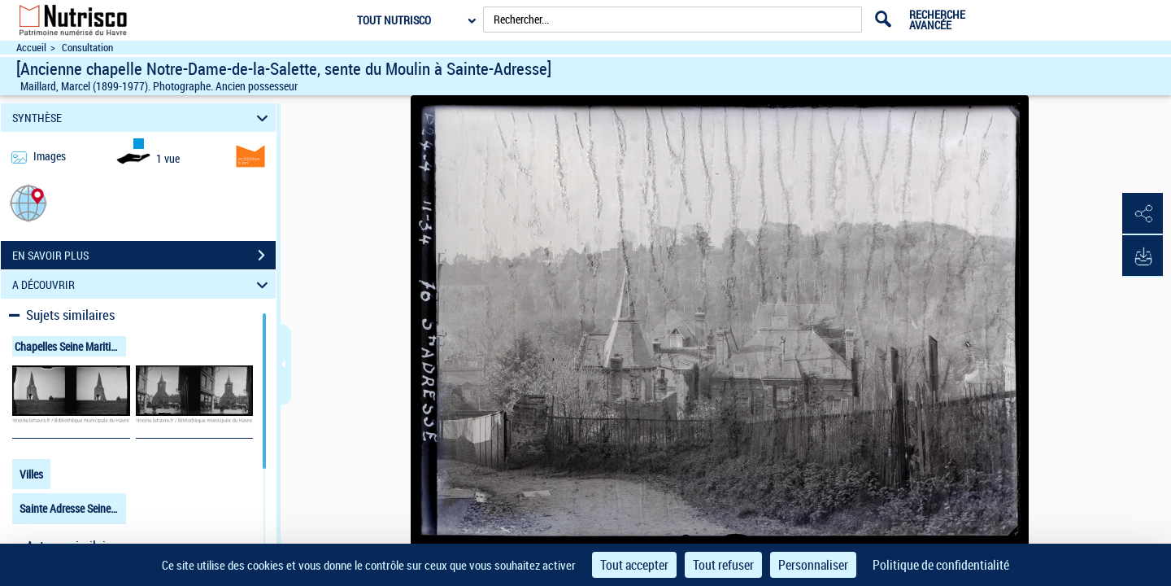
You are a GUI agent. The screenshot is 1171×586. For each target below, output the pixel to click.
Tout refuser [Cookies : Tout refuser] (723, 565)
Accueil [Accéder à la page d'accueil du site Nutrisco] (31, 48)
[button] (28, 202)
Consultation (87, 48)
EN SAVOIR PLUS (144, 255)
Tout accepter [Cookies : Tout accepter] (634, 565)
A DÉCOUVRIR (142, 284)
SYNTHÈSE (142, 117)
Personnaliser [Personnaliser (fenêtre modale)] (813, 565)
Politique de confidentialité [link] (941, 565)
